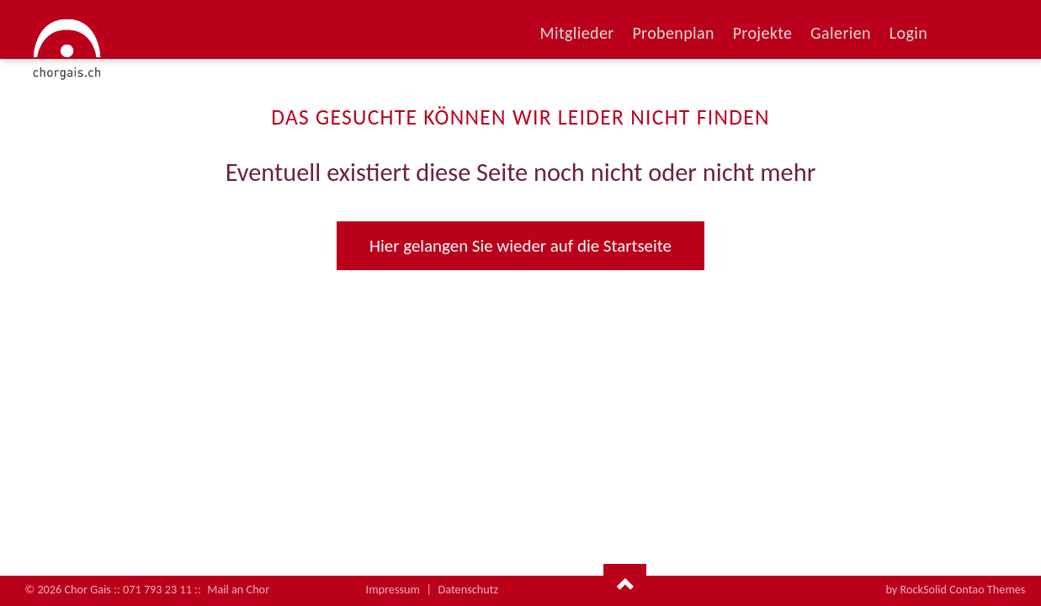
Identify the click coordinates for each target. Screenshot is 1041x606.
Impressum (393, 589)
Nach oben (624, 585)
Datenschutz (468, 589)
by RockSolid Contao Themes (955, 589)
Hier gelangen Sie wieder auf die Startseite (520, 246)
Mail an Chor (238, 589)
